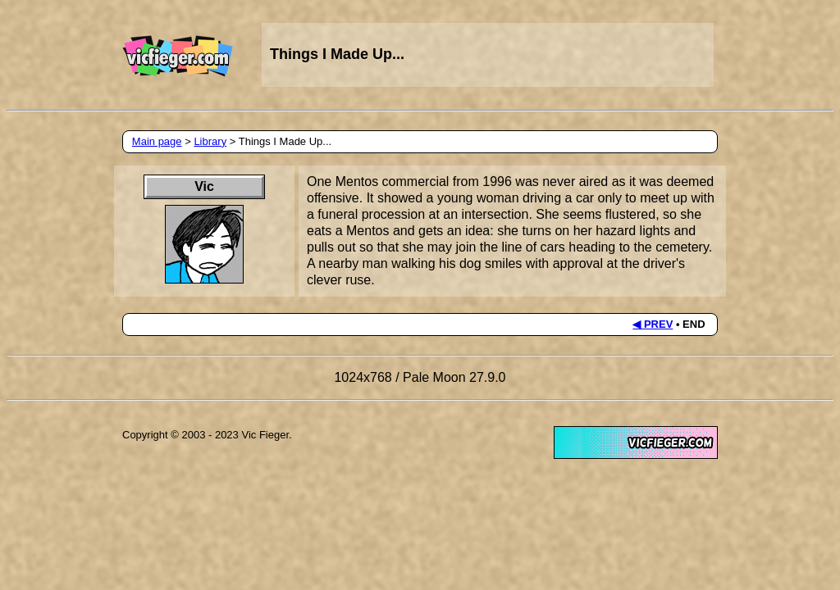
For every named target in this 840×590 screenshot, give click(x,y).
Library (210, 141)
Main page (157, 141)
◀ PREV (652, 324)
